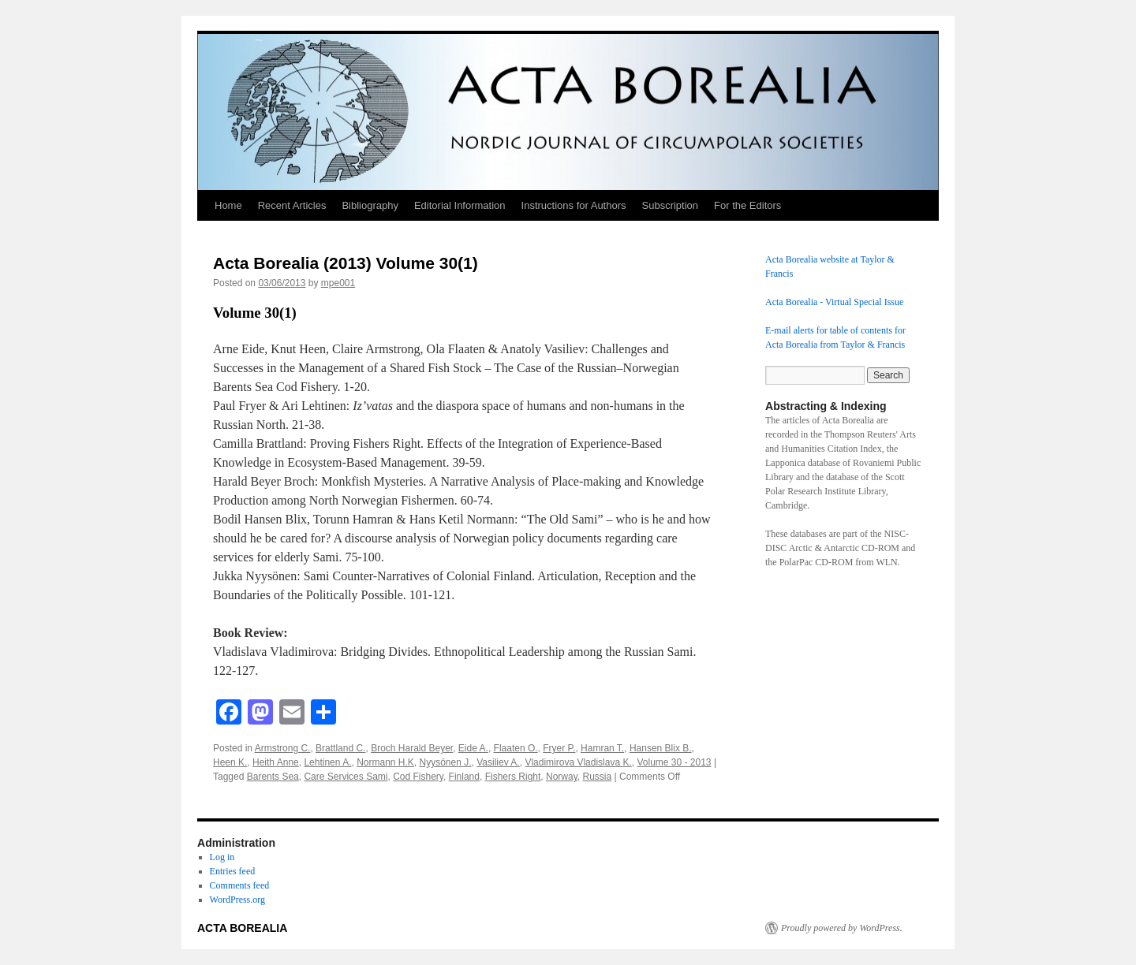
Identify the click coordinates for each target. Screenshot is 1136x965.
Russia (596, 776)
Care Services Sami (345, 776)
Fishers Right (513, 776)
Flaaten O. (516, 748)
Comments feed (240, 885)
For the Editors (747, 205)
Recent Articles (292, 205)
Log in (222, 857)
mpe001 (338, 283)
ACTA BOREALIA (242, 928)
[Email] (292, 713)
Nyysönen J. (446, 762)
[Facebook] (229, 713)
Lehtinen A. (327, 762)
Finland (464, 776)
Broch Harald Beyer (412, 748)
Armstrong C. (283, 748)
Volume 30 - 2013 (674, 762)
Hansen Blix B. (661, 748)
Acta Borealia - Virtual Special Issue (834, 301)
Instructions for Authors (573, 205)
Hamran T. (602, 748)
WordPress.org (237, 899)
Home (228, 205)
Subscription (670, 205)
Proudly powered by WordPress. (841, 927)
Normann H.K (385, 762)
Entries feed (233, 871)
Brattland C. (340, 748)
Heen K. (230, 762)
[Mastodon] (260, 713)
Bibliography (370, 205)
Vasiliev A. (497, 762)
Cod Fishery (418, 776)
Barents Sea (273, 776)
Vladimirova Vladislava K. (578, 762)
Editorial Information (460, 205)
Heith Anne (275, 762)
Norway (561, 776)
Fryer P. (559, 748)
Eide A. (473, 748)
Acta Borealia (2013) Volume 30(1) (345, 263)
